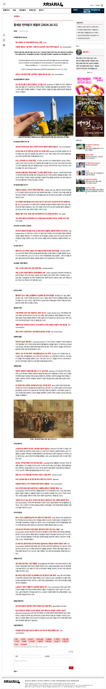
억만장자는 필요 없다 (84, 38)
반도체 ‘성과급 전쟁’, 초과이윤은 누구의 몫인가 (94, 156)
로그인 (92, 5)
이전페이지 (46, 681)
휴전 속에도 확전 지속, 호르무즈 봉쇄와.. (87, 63)
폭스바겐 (66, 639)
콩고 (17, 639)
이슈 (14, 10)
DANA (24, 641)
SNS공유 (6, 35)
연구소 (41, 10)
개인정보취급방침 (60, 681)
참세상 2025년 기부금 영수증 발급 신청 (87, 10)
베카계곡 (49, 641)
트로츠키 (31, 639)
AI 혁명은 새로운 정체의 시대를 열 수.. (88, 30)
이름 (16, 656)
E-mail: (76, 685)
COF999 (32, 641)
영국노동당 (40, 639)
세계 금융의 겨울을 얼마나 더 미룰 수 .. (88, 32)
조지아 (17, 641)
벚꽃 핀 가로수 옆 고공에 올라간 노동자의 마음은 (94, 173)
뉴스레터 (52, 681)
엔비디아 (65, 641)
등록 (71, 667)
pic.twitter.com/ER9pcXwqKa (52, 65)
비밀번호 (47, 656)
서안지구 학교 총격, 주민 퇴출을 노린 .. (87, 68)
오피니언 (32, 10)
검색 (101, 5)
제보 (97, 5)
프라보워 (24, 644)
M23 (17, 644)
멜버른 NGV (54, 439)
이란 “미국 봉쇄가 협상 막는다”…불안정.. (88, 66)
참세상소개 (28, 681)
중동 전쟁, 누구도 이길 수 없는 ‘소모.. (86, 58)
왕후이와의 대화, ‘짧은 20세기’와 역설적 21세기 (94, 181)
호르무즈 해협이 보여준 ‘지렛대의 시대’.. (87, 61)
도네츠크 (57, 641)
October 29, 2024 (61, 69)
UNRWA (49, 639)
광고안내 (40, 681)
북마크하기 (6, 40)
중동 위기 (85, 52)
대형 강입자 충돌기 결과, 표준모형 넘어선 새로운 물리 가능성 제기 (94, 190)
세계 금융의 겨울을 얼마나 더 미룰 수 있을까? (94, 147)
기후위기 (57, 639)
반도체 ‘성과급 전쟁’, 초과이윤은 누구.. (88, 35)
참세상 (53, 5)
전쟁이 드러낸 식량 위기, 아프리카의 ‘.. (88, 27)
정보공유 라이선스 (80, 687)
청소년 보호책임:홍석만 (73, 681)
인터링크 (22, 10)
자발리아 (40, 641)
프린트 (6, 45)
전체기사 (6, 10)
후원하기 (34, 681)
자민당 (23, 639)
